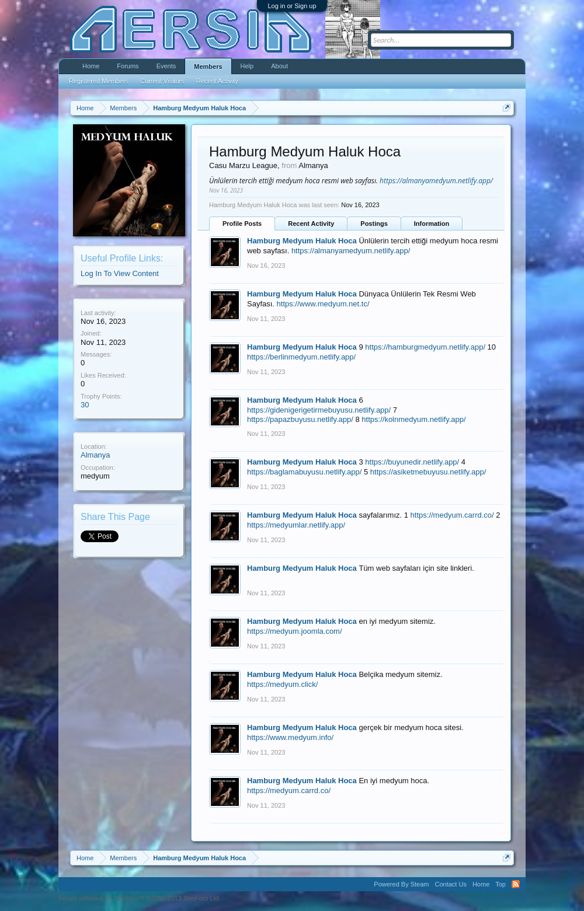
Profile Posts (242, 223)
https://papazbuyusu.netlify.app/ (300, 419)
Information (432, 223)
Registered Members (98, 81)
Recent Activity (311, 223)
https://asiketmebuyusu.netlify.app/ (428, 471)
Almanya (95, 455)
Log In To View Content (120, 273)
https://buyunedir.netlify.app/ (412, 462)
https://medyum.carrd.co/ (452, 515)
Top (500, 884)
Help (247, 65)
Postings (373, 223)
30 (85, 404)
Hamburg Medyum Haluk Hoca (302, 240)
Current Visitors (162, 81)
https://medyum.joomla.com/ (294, 631)
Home (90, 65)
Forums (127, 65)
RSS (516, 884)
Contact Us (450, 884)
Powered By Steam (401, 884)
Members (208, 66)
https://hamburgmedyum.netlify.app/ (425, 347)
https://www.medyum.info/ (290, 737)
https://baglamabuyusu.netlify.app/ (304, 471)
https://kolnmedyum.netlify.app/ (413, 419)
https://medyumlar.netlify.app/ (296, 525)
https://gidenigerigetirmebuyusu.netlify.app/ (319, 410)
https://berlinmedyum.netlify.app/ (301, 356)
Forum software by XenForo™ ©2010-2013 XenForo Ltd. (139, 898)
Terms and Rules (501, 898)
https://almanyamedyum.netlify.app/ (436, 181)
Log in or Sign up (291, 5)
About (279, 65)
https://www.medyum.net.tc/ (323, 303)
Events (166, 65)
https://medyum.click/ (282, 684)
